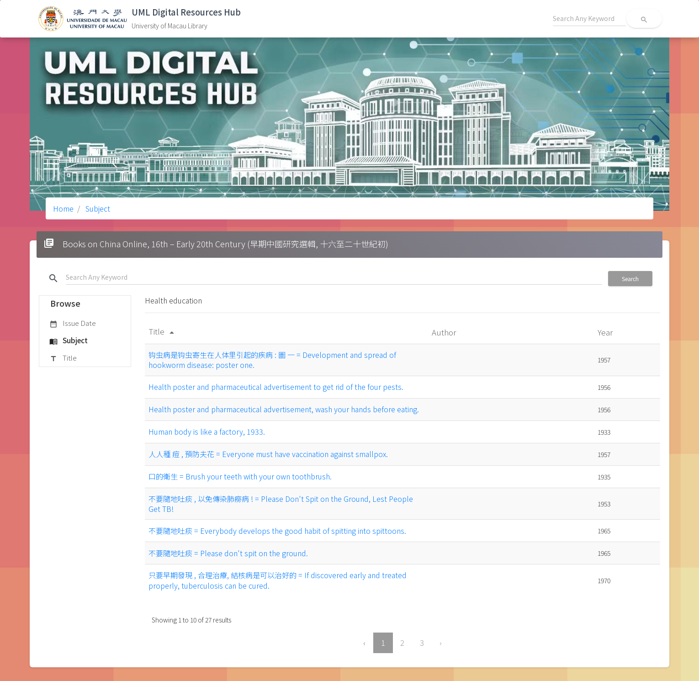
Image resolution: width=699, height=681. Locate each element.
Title (63, 358)
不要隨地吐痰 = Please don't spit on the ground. (228, 553)
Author (445, 332)
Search (630, 278)
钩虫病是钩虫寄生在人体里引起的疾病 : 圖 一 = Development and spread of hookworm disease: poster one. (272, 359)
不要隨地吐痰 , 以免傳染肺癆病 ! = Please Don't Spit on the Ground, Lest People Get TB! (280, 503)
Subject (97, 208)
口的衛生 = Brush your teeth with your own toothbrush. (240, 476)
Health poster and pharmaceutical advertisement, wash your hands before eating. (283, 409)
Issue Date (72, 324)
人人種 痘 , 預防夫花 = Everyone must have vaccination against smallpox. (268, 453)
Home (63, 208)
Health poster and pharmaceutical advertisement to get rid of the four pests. (275, 386)
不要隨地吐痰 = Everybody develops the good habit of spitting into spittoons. (277, 530)
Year (606, 332)
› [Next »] (441, 642)
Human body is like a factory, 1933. (206, 431)
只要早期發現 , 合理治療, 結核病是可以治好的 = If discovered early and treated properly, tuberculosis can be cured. (277, 580)
